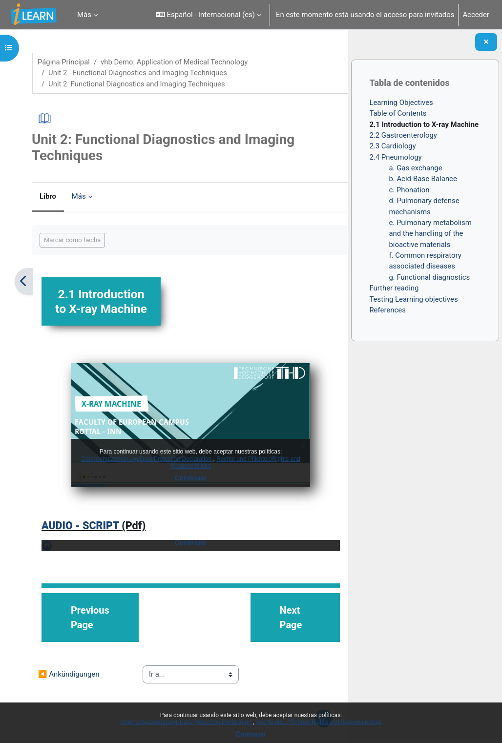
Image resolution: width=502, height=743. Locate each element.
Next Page (277, 632)
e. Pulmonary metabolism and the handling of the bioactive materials (430, 235)
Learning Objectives (401, 104)
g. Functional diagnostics (429, 279)
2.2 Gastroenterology (403, 137)
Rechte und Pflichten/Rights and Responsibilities (318, 722)
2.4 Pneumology (395, 159)
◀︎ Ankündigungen (72, 689)
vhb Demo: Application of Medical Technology (177, 62)
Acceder (475, 14)
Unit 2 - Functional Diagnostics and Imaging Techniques (140, 72)
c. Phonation (409, 191)
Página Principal (67, 62)
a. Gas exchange (415, 169)
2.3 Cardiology (392, 148)
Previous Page (93, 632)
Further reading (393, 290)
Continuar (251, 734)
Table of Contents (397, 115)
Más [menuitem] (84, 14)
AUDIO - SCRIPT (83, 540)
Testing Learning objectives (413, 301)
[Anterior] (27, 281)
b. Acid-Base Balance (423, 180)
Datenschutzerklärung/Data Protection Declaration (186, 722)
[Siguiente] (337, 281)
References (387, 312)
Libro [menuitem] (50, 196)
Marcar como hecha (75, 240)
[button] (208, 14)
